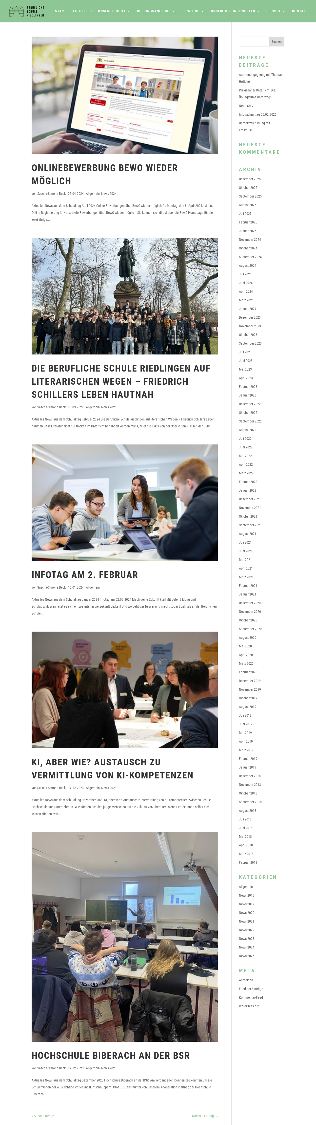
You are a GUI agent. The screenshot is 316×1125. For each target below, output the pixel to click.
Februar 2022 (248, 482)
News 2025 (246, 956)
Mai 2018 (245, 836)
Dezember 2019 (250, 681)
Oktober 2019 (248, 698)
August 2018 (247, 811)
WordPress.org (249, 1006)
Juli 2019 (245, 715)
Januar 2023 (247, 395)
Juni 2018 (246, 828)
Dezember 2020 (250, 603)
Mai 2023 (245, 369)
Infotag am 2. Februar (85, 574)
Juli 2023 (245, 352)
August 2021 (247, 534)
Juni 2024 (246, 283)
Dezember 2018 (250, 776)
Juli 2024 (245, 274)
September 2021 (250, 525)
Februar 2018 (248, 862)
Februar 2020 (248, 672)
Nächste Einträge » (205, 1116)
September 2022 (250, 421)
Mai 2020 (245, 646)
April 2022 (246, 464)
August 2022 (247, 430)
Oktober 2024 (248, 248)
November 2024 (250, 240)
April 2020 (246, 655)
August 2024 (247, 265)
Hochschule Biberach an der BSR (111, 1055)
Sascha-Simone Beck (51, 194)
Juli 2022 (245, 439)
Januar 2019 (247, 767)
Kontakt (300, 11)
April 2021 (246, 568)
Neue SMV (246, 106)
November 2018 (250, 785)
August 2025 (247, 205)
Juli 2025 (245, 214)
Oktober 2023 (248, 335)
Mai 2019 (245, 733)
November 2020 (250, 612)
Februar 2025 (248, 222)
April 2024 (246, 291)
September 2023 (250, 343)
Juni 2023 (246, 361)
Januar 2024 (247, 309)
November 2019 (250, 689)
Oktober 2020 (248, 620)
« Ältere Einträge (43, 1116)
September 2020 (250, 629)
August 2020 (247, 638)
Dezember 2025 (250, 179)
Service (273, 11)
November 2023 (250, 326)
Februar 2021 (248, 586)
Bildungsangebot (153, 11)
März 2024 (246, 300)
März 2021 (246, 577)
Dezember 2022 (250, 404)
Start (60, 11)
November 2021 (250, 508)
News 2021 (246, 921)
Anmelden (246, 980)
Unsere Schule (112, 11)
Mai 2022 (245, 456)
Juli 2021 (245, 542)
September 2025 (250, 196)
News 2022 (246, 930)
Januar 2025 (247, 231)
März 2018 (246, 854)
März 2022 (246, 473)
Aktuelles (82, 11)
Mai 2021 (245, 560)
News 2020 (246, 913)
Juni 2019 (246, 724)
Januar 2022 (247, 490)
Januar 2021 (247, 594)
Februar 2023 (248, 387)
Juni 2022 (246, 447)
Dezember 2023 (250, 317)
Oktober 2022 (248, 413)
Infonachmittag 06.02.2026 (257, 114)
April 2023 (246, 378)
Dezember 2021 (250, 499)
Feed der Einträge (251, 989)
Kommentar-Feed (251, 997)
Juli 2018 (245, 819)
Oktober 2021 (248, 516)
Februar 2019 (248, 759)
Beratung (190, 11)
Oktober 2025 (248, 188)
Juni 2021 (246, 551)
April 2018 (246, 845)
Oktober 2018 (248, 793)
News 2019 (246, 904)
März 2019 (246, 750)
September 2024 (250, 257)
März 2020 (246, 663)
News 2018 (246, 895)
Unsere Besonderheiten (233, 11)
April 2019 (246, 741)
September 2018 (250, 802)
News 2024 (109, 194)
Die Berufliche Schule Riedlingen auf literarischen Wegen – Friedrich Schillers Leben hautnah (121, 381)
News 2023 (109, 788)
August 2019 (247, 707)
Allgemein (93, 194)
